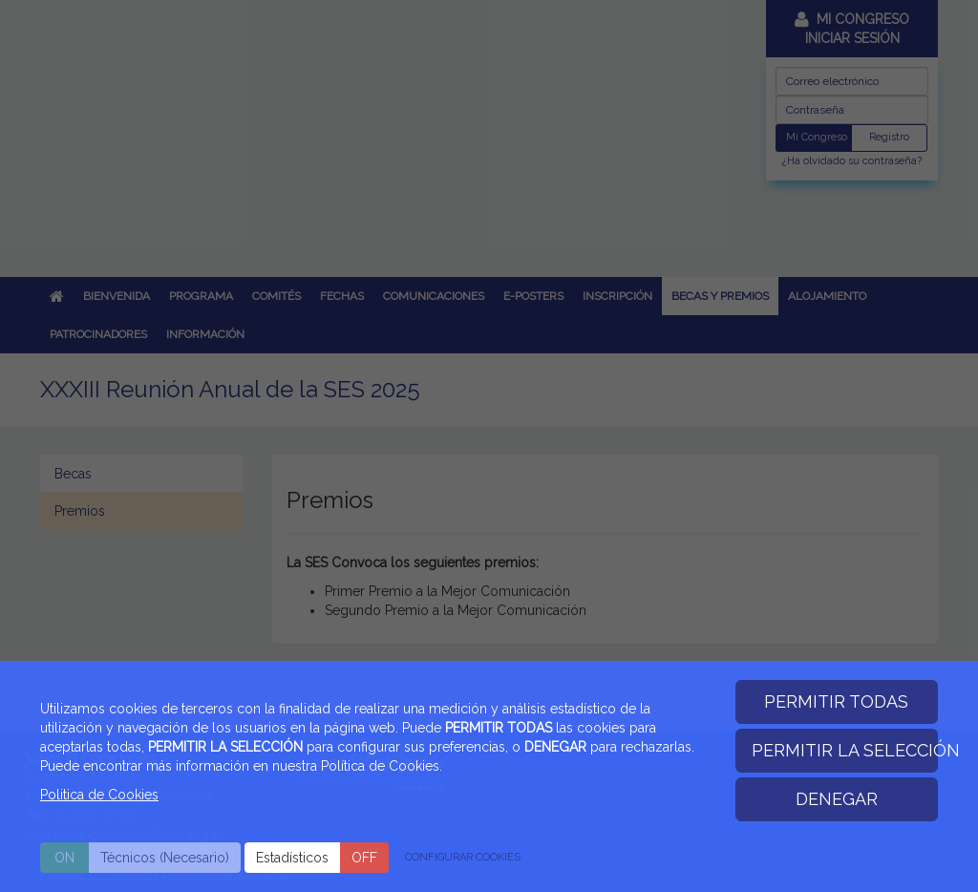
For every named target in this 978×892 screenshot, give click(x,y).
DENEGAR (837, 799)
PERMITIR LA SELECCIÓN (845, 750)
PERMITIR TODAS (836, 701)
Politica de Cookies (99, 794)
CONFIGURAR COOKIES (463, 857)
